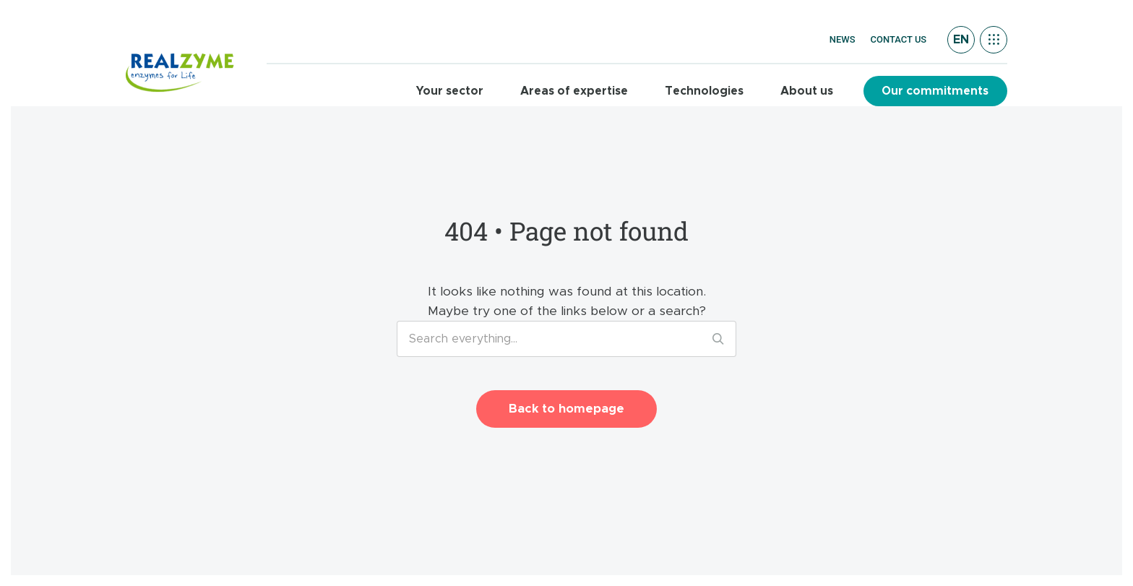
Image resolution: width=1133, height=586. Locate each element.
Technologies (704, 91)
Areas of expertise (574, 91)
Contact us (899, 39)
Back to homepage (566, 409)
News (843, 39)
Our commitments (935, 91)
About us (806, 91)
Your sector (449, 91)
